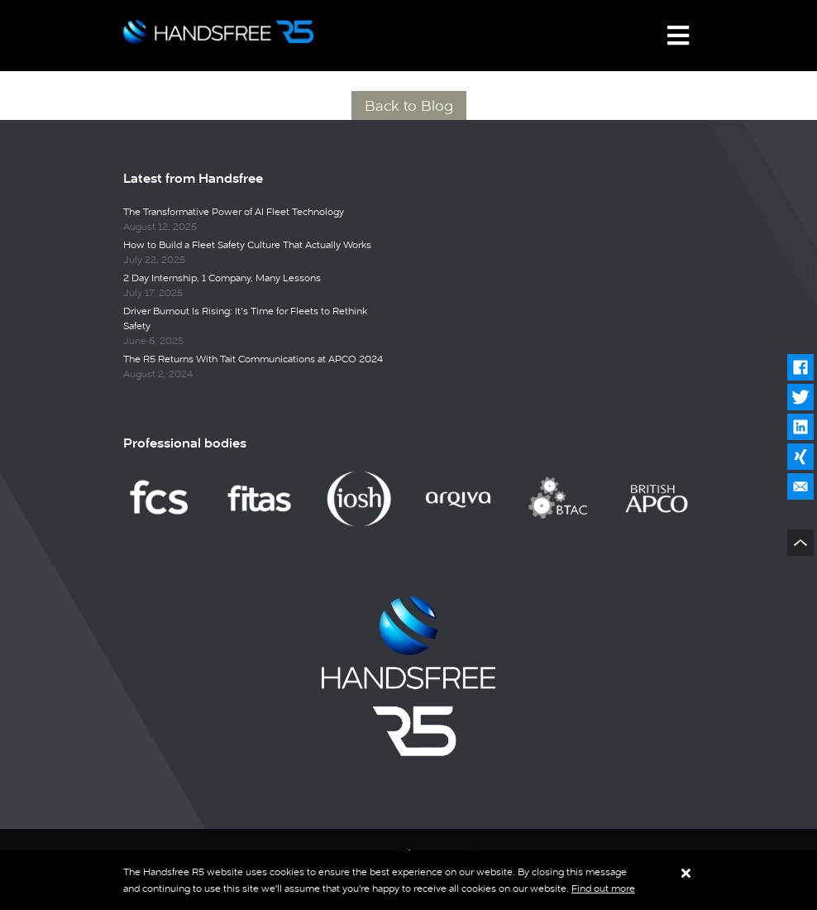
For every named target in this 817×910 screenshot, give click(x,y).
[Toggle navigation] (678, 35)
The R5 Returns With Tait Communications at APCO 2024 (253, 359)
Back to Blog (409, 105)
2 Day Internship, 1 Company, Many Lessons (222, 278)
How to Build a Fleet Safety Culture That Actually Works (247, 244)
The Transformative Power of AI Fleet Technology (233, 211)
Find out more (603, 888)
